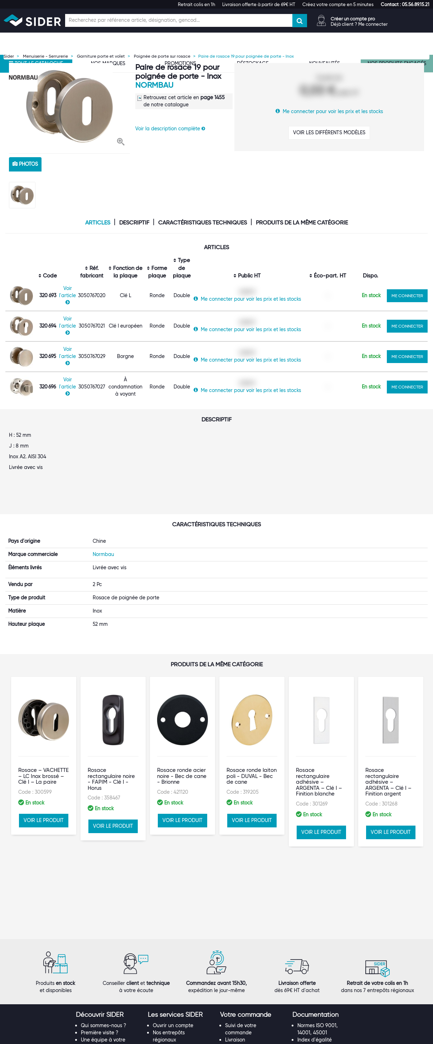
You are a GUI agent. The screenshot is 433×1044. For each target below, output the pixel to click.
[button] (405, 4)
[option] (69, 106)
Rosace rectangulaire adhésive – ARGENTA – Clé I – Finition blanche (319, 721)
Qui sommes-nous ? (103, 880)
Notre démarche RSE (105, 930)
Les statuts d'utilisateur (179, 908)
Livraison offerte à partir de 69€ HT (258, 4)
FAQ (230, 901)
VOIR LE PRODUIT (44, 759)
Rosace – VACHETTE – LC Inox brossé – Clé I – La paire (43, 715)
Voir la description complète (170, 128)
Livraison (235, 894)
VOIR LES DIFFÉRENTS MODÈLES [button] (329, 132)
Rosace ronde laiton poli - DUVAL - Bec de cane (252, 715)
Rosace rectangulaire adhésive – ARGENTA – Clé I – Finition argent (388, 721)
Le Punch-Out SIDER (176, 901)
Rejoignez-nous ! (100, 923)
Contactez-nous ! (173, 959)
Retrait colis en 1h (196, 4)
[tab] (108, 869)
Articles (97, 222)
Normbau (154, 85)
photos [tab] (25, 164)
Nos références (98, 916)
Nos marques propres (105, 908)
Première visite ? (99, 887)
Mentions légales (166, 1037)
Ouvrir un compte (173, 880)
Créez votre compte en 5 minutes (338, 4)
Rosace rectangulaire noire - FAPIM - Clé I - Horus (111, 718)
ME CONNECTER (407, 295)
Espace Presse (97, 937)
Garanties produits (246, 908)
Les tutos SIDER (314, 908)
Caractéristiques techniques (202, 222)
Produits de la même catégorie (302, 222)
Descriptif (134, 222)
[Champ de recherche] (178, 20)
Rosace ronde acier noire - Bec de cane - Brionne (181, 715)
